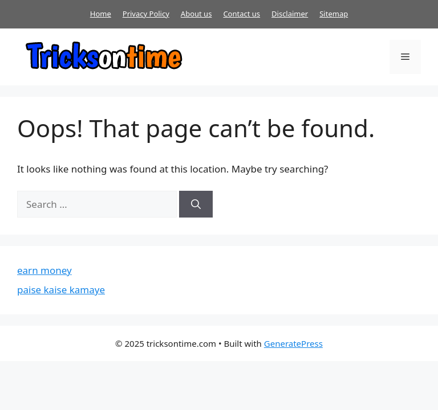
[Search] (196, 204)
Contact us (241, 14)
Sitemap (333, 14)
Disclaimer (289, 14)
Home (100, 14)
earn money (44, 270)
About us (196, 14)
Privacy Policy (146, 14)
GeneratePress (293, 343)
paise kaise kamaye (61, 289)
